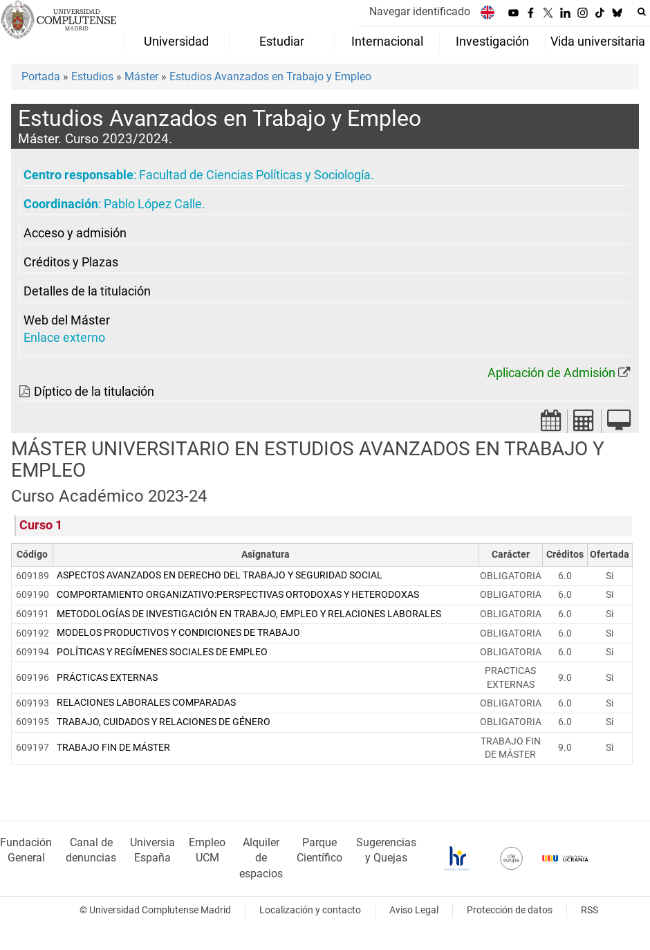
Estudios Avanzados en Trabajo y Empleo (270, 76)
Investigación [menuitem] (492, 41)
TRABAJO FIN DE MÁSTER (113, 747)
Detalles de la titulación (87, 291)
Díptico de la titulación (94, 392)
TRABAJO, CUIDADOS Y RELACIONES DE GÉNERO (163, 722)
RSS (589, 910)
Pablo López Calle (153, 204)
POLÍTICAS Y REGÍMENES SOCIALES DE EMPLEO (162, 652)
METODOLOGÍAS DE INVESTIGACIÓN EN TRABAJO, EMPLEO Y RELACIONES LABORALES (249, 614)
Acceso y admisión (75, 233)
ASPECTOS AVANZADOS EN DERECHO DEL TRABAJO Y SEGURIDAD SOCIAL (219, 575)
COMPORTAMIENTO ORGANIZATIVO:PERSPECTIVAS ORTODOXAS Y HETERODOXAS (238, 595)
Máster (141, 76)
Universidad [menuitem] (176, 41)
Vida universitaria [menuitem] (597, 41)
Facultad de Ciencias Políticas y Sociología (255, 175)
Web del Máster (67, 320)
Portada (40, 76)
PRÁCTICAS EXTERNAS (107, 678)
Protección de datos (509, 910)
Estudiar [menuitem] (281, 41)
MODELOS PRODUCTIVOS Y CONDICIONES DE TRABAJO (178, 633)
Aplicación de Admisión (551, 373)
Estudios (92, 76)
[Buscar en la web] (641, 12)
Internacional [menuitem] (387, 41)
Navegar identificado (419, 11)
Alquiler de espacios (261, 858)
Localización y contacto (310, 910)
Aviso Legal (413, 910)
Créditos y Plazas (71, 262)
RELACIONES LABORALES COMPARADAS (146, 703)
